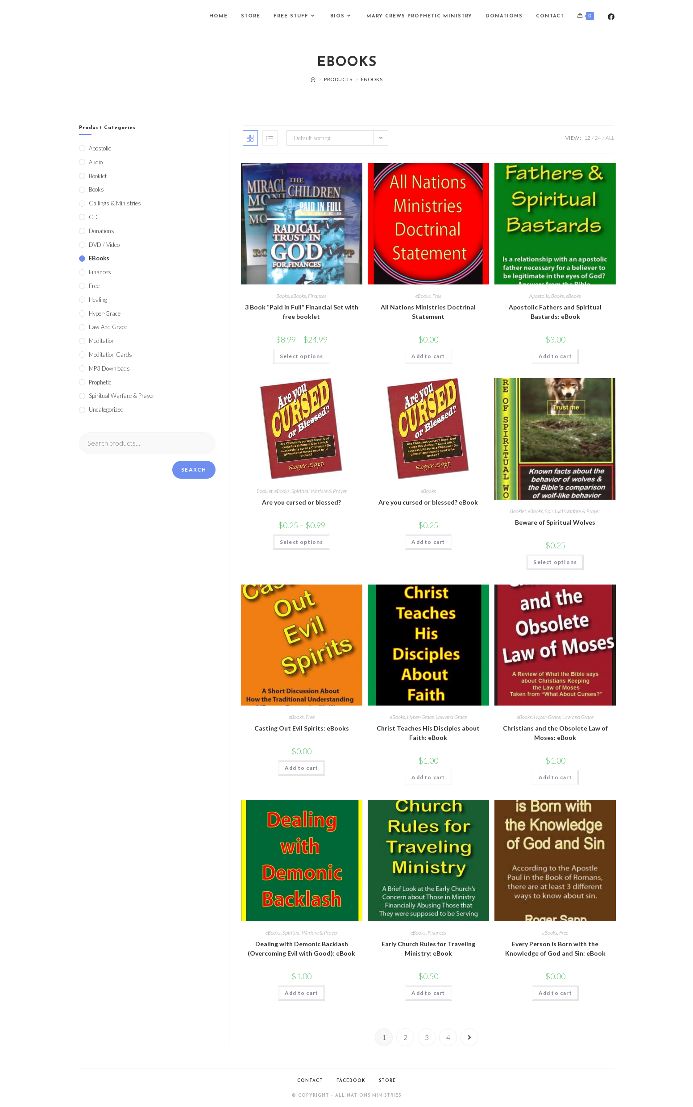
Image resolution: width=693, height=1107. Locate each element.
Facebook (350, 1080)
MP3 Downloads (109, 368)
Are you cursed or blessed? (301, 502)
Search (193, 469)
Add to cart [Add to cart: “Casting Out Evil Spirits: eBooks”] (301, 767)
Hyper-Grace (420, 717)
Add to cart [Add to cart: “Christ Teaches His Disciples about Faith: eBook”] (428, 777)
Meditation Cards (110, 354)
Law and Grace (451, 717)
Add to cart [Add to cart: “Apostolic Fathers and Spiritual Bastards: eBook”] (555, 356)
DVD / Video (104, 244)
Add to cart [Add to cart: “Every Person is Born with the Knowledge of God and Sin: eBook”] (555, 993)
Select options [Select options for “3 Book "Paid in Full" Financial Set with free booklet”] (302, 356)
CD (93, 217)
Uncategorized (106, 409)
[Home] (313, 79)
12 (587, 137)
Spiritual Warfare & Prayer (319, 491)
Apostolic (539, 295)
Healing (98, 299)
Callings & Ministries (115, 203)
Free (436, 295)
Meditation (102, 340)
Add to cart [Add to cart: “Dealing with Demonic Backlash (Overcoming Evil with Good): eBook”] (301, 993)
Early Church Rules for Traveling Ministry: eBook (428, 948)
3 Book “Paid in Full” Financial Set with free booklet (301, 311)
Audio (96, 162)
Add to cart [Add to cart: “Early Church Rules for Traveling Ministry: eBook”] (428, 993)
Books (282, 295)
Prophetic (100, 382)
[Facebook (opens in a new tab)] (611, 16)
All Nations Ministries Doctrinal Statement (428, 311)
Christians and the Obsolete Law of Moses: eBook (555, 732)
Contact (310, 1080)
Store (387, 1080)
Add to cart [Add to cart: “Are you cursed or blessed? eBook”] (428, 542)
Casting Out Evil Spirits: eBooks (301, 728)
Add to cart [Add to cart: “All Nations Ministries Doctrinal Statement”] (428, 356)
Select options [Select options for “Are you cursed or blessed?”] (302, 542)
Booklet (265, 491)
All (610, 137)
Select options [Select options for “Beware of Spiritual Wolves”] (555, 562)
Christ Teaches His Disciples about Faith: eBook (428, 732)
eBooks (298, 295)
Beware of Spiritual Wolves (555, 522)
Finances (317, 295)
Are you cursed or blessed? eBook (428, 502)
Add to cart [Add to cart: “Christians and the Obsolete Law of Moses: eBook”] (555, 777)
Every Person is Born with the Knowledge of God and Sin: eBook (555, 948)
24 (598, 137)
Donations (101, 230)
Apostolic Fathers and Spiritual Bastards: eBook (555, 311)
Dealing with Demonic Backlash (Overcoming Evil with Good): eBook (301, 948)
